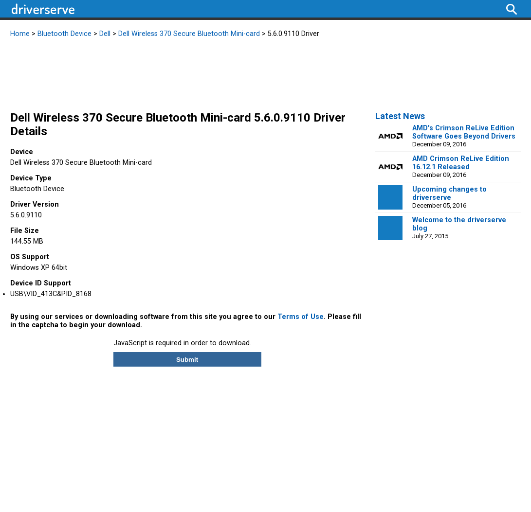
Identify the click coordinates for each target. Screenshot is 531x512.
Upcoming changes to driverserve (449, 193)
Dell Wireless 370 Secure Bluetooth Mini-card (189, 34)
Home (20, 34)
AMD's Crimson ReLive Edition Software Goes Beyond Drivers (463, 132)
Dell (104, 34)
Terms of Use (300, 317)
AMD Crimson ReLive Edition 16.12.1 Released (460, 163)
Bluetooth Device (64, 34)
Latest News (400, 116)
